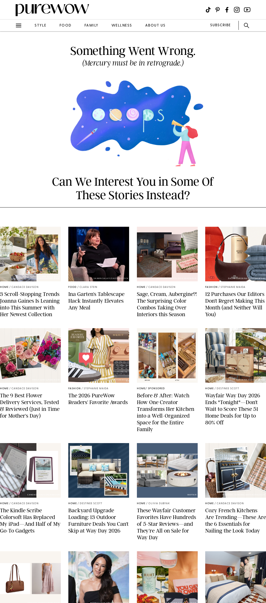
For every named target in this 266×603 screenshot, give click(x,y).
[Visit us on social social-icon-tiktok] (208, 9)
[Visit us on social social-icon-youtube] (247, 10)
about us (155, 26)
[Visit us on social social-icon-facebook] (227, 9)
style (40, 26)
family (91, 26)
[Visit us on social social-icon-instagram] (237, 10)
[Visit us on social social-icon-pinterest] (217, 9)
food (65, 26)
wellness (121, 26)
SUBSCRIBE (220, 25)
